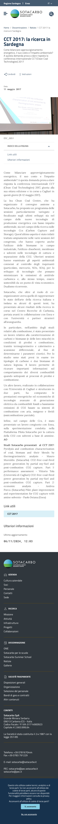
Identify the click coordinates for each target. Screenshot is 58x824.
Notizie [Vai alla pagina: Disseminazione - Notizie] (7, 661)
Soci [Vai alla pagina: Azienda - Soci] (6, 585)
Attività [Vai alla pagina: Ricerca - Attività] (8, 619)
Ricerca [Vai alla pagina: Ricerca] (10, 608)
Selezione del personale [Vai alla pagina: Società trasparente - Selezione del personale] (16, 691)
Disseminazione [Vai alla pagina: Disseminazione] (14, 642)
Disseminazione (19, 27)
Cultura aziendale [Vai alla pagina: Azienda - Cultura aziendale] (13, 580)
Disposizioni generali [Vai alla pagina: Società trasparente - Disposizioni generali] (14, 682)
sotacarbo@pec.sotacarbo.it (23, 769)
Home (6, 27)
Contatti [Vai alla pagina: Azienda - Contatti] (8, 593)
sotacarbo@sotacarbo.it (24, 762)
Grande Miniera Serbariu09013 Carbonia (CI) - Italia (18, 719)
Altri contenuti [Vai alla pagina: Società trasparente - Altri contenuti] (11, 699)
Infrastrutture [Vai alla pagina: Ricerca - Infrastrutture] (11, 623)
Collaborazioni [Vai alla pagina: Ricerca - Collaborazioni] (11, 631)
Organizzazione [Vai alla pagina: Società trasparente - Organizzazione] (12, 687)
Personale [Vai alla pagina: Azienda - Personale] (9, 589)
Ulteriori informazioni (18, 160)
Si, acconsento (30, 806)
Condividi (9, 74)
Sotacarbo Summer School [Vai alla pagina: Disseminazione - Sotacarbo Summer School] (17, 657)
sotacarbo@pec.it (13, 771)
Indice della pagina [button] (17, 146)
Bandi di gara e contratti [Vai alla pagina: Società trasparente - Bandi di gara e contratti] (16, 695)
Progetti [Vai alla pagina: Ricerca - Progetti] (8, 627)
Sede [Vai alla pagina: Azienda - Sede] (6, 597)
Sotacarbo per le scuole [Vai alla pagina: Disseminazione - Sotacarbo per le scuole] (16, 653)
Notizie (33, 27)
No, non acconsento (29, 814)
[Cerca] (51, 14)
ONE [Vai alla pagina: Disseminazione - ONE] (6, 648)
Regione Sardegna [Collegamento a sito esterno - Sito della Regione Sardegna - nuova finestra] (12, 3)
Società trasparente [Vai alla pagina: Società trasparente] (17, 676)
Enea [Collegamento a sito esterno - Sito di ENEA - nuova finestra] (27, 3)
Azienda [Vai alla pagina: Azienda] (10, 574)
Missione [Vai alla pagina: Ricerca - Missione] (8, 614)
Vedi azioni (24, 74)
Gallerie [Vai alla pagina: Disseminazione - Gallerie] (8, 665)
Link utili (12, 154)
